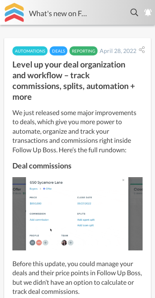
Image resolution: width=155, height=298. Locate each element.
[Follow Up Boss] (14, 12)
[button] (135, 12)
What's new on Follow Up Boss (58, 13)
